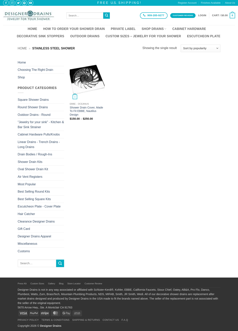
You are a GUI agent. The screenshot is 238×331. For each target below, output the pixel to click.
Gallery (51, 283)
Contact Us (111, 320)
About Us (230, 2)
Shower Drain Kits (30, 161)
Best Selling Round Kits (34, 191)
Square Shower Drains (33, 99)
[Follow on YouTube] (30, 3)
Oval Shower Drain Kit (33, 169)
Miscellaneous (27, 243)
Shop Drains (154, 29)
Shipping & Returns (86, 320)
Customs (24, 251)
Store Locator (74, 283)
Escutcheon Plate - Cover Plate (39, 206)
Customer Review (93, 283)
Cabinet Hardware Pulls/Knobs (39, 134)
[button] (202, 15)
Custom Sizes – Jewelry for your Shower (143, 36)
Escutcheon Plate (203, 36)
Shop (21, 77)
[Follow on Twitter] (18, 3)
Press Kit (22, 283)
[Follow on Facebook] (6, 3)
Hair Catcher (26, 214)
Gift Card (24, 228)
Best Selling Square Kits (34, 199)
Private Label (123, 28)
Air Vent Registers (30, 176)
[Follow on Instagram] (12, 3)
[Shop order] (200, 48)
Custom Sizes (37, 283)
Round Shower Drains (33, 107)
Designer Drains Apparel (34, 236)
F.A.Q (125, 320)
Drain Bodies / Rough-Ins (35, 154)
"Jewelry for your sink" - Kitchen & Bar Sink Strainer (41, 124)
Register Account (187, 2)
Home (32, 28)
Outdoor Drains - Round (34, 114)
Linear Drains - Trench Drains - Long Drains (39, 144)
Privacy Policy (28, 320)
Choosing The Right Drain (35, 69)
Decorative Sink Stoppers (40, 36)
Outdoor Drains (85, 36)
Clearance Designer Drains (36, 221)
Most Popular (27, 184)
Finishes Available (211, 2)
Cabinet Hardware (189, 28)
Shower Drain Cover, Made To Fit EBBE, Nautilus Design (86, 111)
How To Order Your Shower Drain (74, 28)
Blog (61, 283)
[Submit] (106, 15)
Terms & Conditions (56, 320)
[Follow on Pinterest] (24, 3)
